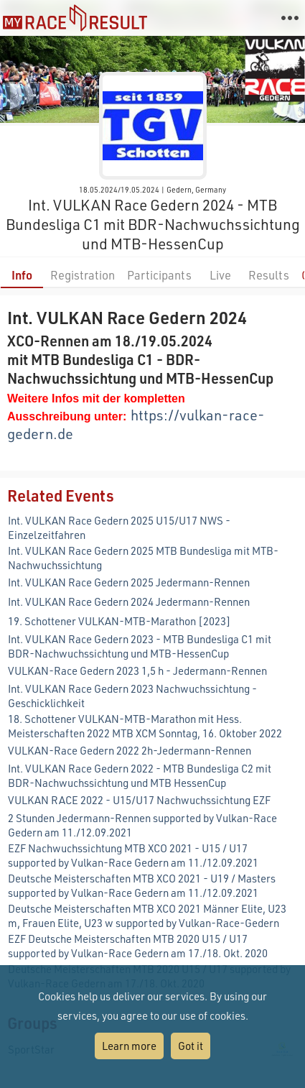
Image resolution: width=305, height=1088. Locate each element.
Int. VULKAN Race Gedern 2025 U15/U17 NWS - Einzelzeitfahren (119, 527)
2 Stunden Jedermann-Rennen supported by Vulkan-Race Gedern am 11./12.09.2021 (142, 825)
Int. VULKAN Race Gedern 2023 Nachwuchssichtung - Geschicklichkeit (132, 695)
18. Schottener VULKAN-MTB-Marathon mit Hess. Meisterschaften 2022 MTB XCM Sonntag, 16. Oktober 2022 (145, 725)
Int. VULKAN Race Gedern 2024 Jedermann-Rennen (129, 601)
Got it (190, 1045)
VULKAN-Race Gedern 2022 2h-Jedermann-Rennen (129, 750)
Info (21, 274)
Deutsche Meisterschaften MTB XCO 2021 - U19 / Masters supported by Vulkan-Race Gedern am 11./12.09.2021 (142, 885)
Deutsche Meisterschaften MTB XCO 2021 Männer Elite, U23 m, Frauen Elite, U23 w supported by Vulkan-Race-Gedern (147, 915)
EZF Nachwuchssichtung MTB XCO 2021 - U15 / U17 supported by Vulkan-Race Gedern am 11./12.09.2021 (133, 855)
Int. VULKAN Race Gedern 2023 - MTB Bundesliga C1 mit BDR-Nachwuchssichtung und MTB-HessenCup (139, 646)
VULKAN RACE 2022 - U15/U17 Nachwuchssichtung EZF (139, 800)
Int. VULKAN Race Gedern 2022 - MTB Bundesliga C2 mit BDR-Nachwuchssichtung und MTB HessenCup (139, 775)
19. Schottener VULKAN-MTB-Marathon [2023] (119, 621)
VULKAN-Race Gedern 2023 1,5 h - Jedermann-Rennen (137, 670)
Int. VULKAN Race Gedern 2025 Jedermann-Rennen (129, 582)
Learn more (129, 1045)
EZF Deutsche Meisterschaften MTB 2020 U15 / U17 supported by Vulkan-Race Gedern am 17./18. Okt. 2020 (138, 945)
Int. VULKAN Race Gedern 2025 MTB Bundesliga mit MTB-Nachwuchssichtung (143, 557)
